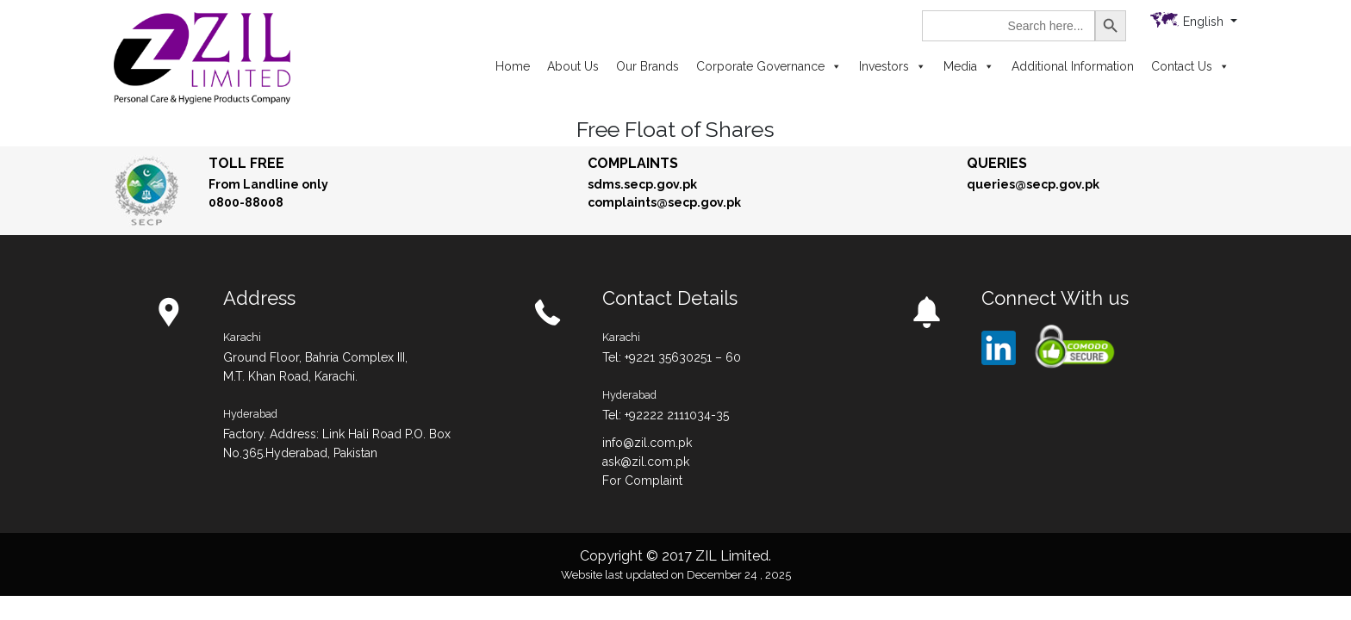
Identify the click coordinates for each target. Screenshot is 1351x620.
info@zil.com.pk (647, 443)
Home (512, 66)
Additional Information (1073, 66)
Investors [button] (892, 66)
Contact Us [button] (1190, 66)
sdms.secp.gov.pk (642, 184)
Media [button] (968, 66)
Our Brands (647, 66)
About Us (573, 66)
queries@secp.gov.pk (1033, 184)
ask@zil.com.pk (645, 461)
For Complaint (642, 480)
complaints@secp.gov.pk (664, 202)
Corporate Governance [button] (769, 66)
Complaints (633, 163)
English (1205, 21)
